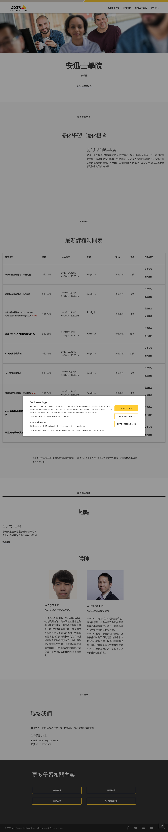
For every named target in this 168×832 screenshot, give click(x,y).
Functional (50, 426)
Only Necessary (126, 416)
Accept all (126, 408)
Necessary (36, 426)
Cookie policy (51, 416)
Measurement (66, 426)
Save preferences (126, 424)
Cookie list (65, 416)
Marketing (81, 426)
